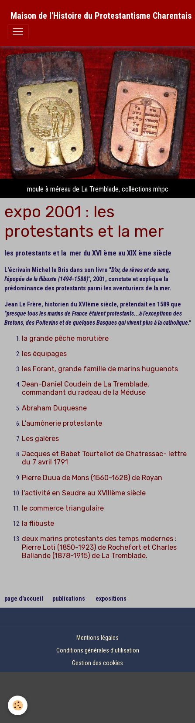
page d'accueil (24, 598)
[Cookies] (17, 705)
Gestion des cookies (97, 662)
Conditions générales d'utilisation (97, 650)
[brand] (101, 15)
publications (68, 598)
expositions (111, 598)
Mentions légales (97, 637)
